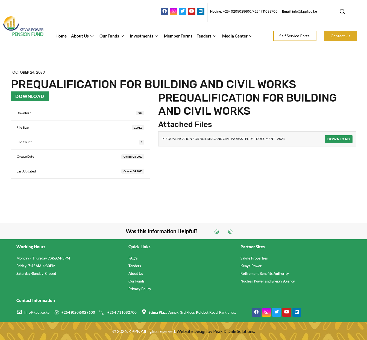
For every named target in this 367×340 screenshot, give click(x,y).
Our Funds (111, 35)
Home (61, 35)
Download (29, 96)
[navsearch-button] (342, 12)
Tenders (206, 35)
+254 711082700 (122, 312)
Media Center (237, 35)
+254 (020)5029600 (78, 312)
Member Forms (178, 35)
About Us (82, 35)
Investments (144, 35)
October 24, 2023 (28, 72)
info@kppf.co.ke (36, 312)
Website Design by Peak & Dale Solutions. (216, 331)
